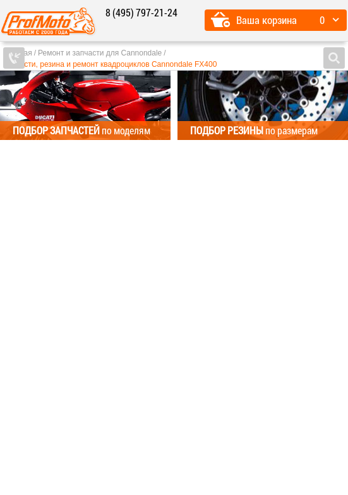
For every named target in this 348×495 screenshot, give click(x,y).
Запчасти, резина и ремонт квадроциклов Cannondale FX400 (110, 64)
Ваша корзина (266, 20)
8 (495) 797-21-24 (141, 12)
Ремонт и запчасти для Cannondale (100, 53)
